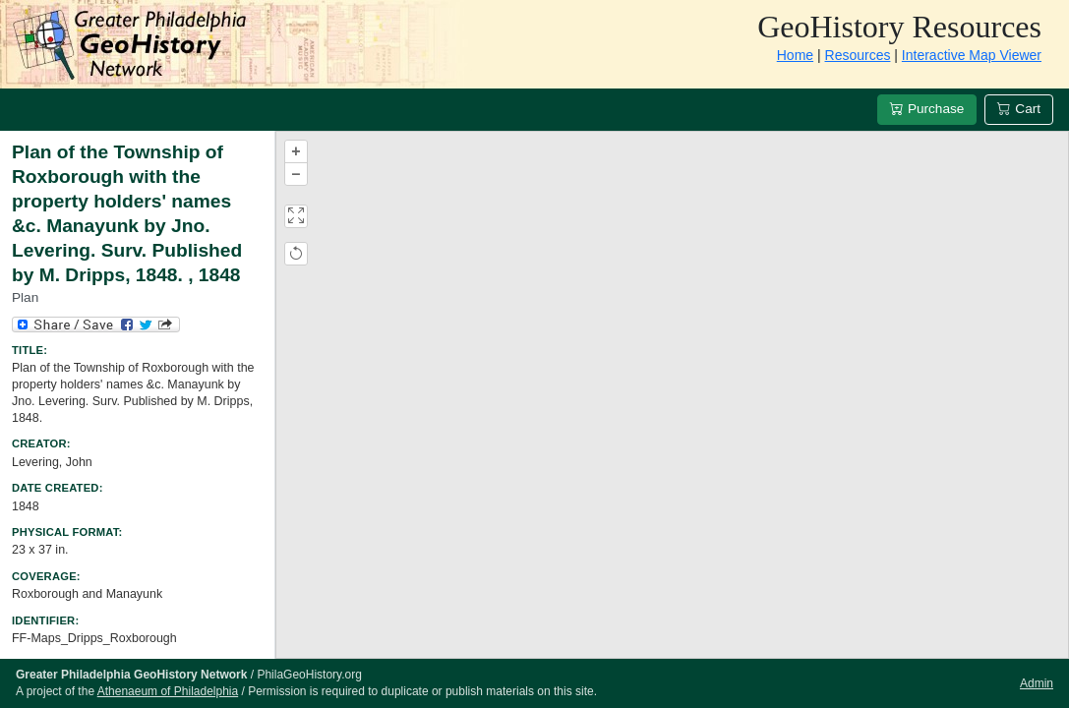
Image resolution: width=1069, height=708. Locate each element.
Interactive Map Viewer (971, 55)
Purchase (927, 108)
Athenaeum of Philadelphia (167, 691)
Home (795, 55)
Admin (1036, 683)
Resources (858, 55)
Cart (1018, 108)
